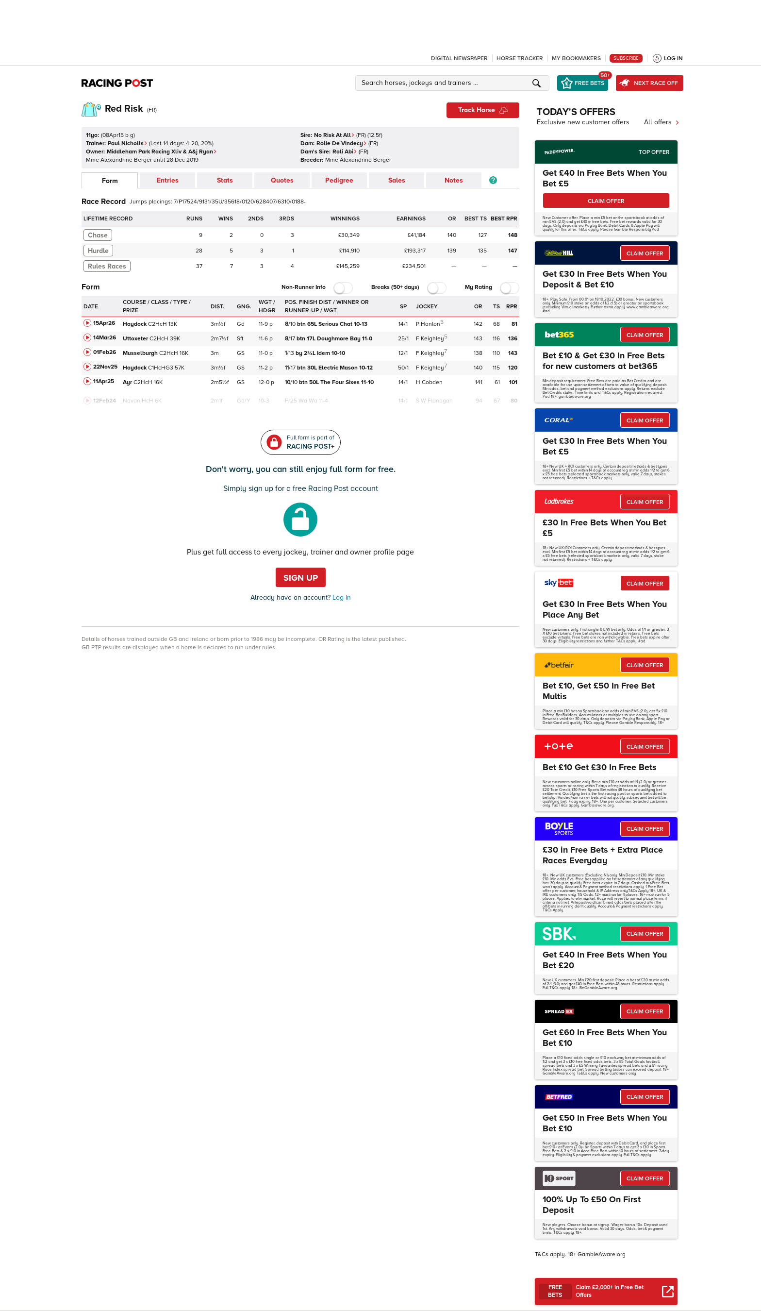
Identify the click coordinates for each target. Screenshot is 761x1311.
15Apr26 (104, 323)
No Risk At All (334, 135)
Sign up (300, 577)
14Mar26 (104, 337)
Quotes (282, 180)
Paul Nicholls (128, 143)
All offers (661, 122)
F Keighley (430, 338)
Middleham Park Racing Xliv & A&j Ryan (162, 151)
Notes (454, 180)
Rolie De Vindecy (341, 143)
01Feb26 (104, 352)
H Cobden (429, 382)
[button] (453, 83)
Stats (225, 180)
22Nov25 (105, 366)
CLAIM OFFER (606, 201)
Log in (341, 597)
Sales (396, 180)
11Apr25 (103, 381)
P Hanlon (428, 324)
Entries (168, 180)
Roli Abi (344, 151)
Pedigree (339, 180)
